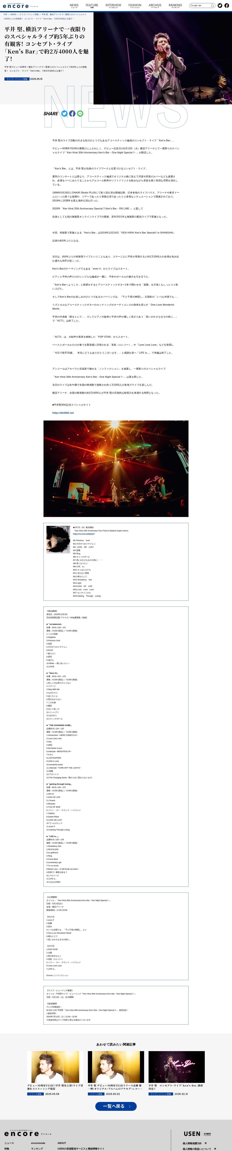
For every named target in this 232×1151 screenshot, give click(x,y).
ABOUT (62, 1143)
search (212, 5)
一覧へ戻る (113, 1106)
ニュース (9, 1143)
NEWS (13, 14)
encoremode (38, 1143)
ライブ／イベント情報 (29, 14)
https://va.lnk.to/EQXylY (84, 534)
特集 (6, 1148)
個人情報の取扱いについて (197, 1149)
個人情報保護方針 (192, 1143)
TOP (5, 14)
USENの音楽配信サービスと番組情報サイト (81, 1148)
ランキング (37, 1148)
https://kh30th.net (63, 413)
